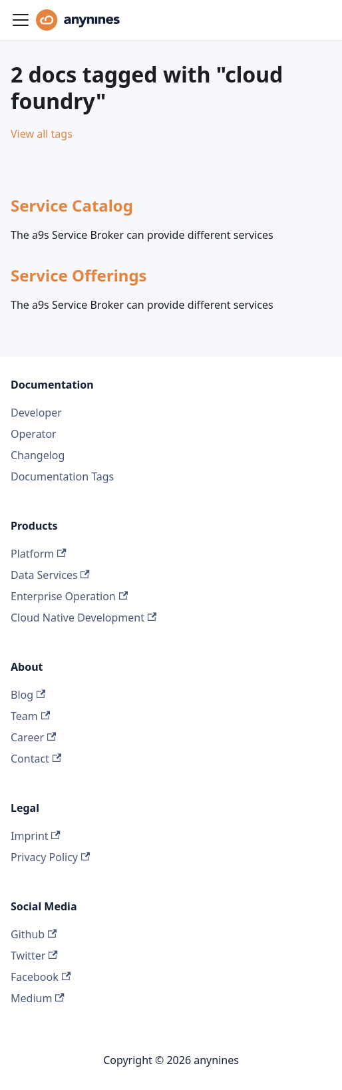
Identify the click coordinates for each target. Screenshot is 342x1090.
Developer (36, 412)
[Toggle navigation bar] (21, 20)
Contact (36, 758)
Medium (38, 998)
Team (30, 716)
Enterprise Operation (69, 596)
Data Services (50, 575)
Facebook (41, 977)
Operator (34, 434)
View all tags (42, 133)
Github (34, 934)
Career (33, 737)
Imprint (36, 835)
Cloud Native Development (83, 617)
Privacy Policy (50, 857)
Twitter (34, 955)
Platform (39, 553)
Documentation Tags (62, 476)
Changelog (38, 455)
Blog (28, 694)
